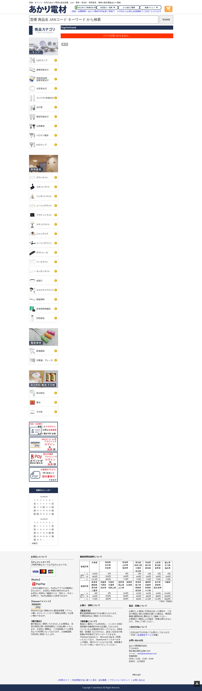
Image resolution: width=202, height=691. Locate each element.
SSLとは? (137, 675)
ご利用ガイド (63, 680)
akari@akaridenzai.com (147, 653)
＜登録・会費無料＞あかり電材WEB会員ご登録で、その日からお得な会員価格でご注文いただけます (115, 11)
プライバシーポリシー (120, 680)
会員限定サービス (145, 635)
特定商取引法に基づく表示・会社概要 (89, 680)
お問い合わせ (139, 680)
